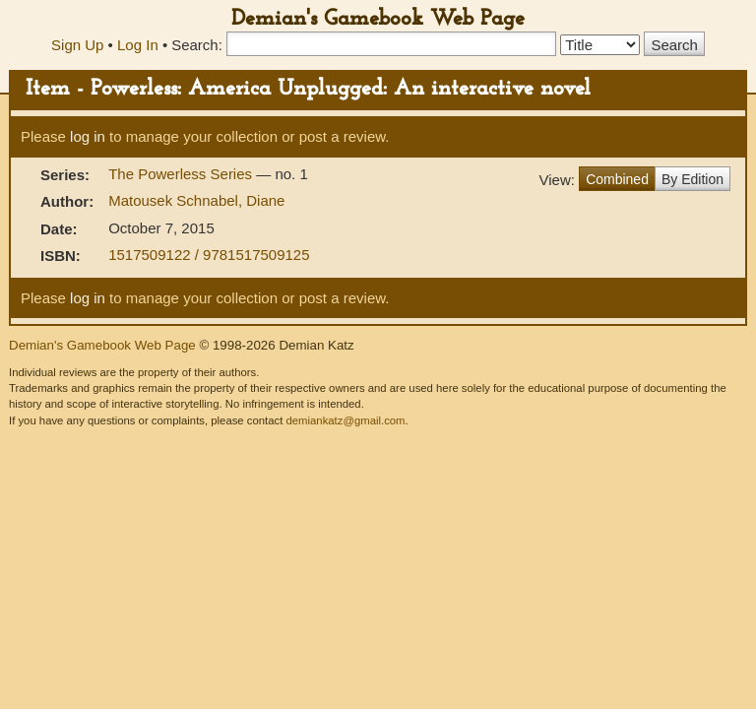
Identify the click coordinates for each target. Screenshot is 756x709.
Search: (196, 44)
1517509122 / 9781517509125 (208, 254)
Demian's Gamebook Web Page (378, 19)
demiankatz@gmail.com (345, 420)
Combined (617, 179)
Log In (137, 44)
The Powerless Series (182, 173)
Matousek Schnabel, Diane (196, 200)
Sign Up (77, 44)
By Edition (693, 179)
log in (87, 136)
